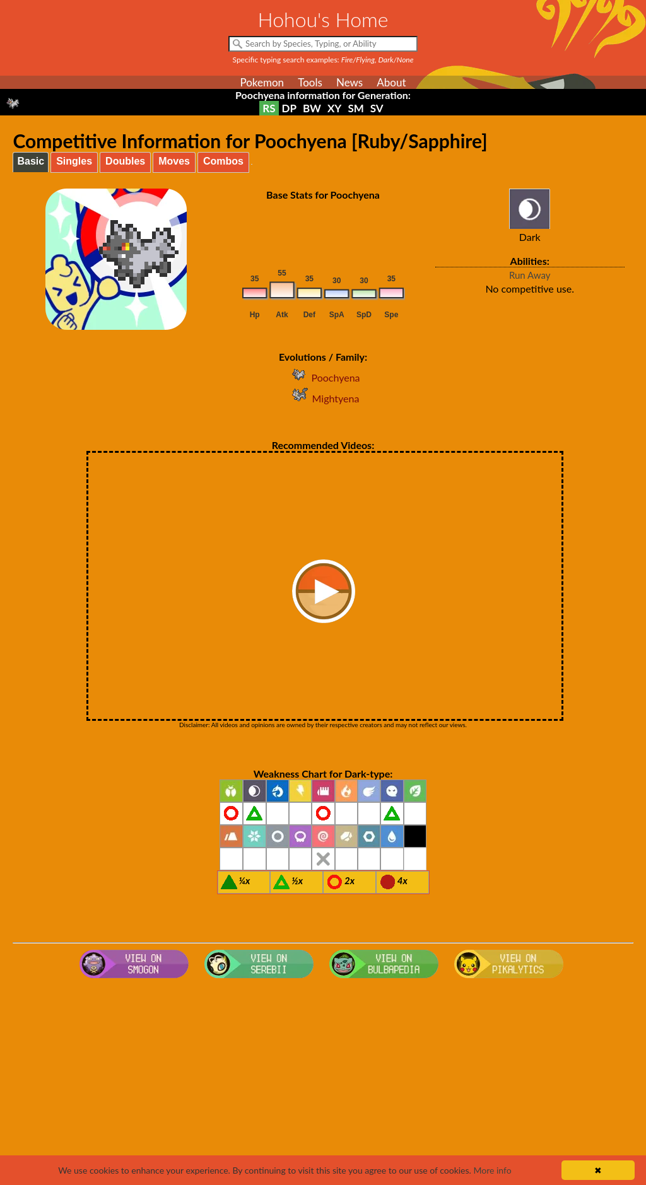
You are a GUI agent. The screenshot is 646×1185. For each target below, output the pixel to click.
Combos (223, 161)
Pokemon (262, 82)
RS (268, 108)
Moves (174, 161)
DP (289, 108)
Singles (74, 161)
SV (377, 108)
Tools (310, 82)
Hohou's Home (323, 19)
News (349, 82)
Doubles (125, 161)
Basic (30, 161)
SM (355, 108)
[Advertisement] (323, 1084)
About (391, 82)
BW (312, 108)
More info (492, 1170)
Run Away (530, 275)
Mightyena (323, 398)
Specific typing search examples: (323, 59)
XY (334, 108)
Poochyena (323, 377)
